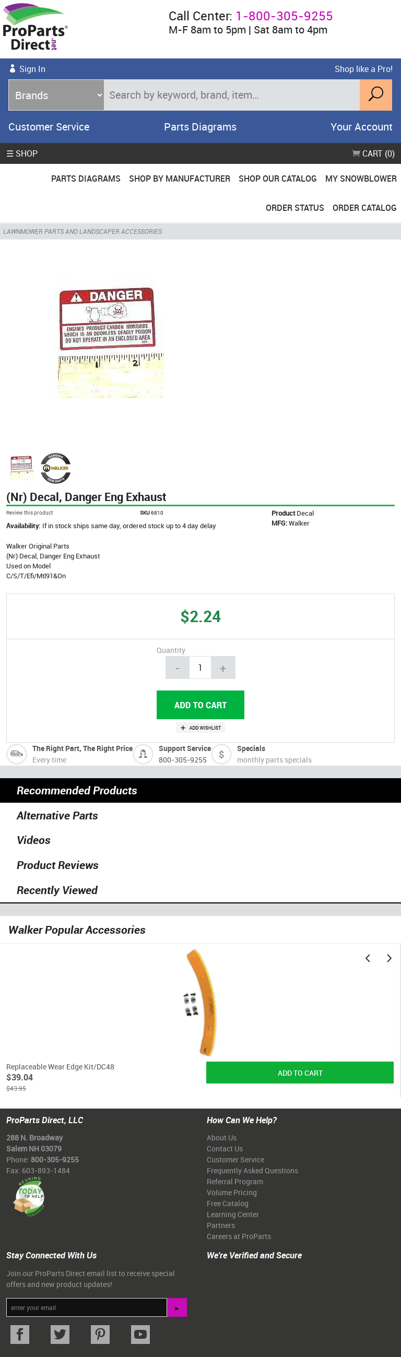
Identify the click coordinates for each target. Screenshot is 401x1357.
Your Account (362, 127)
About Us (222, 1137)
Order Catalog (365, 207)
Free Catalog (228, 1203)
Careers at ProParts (239, 1236)
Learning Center (233, 1214)
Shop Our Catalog (278, 178)
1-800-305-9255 (284, 15)
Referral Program (235, 1181)
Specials (251, 748)
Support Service (185, 748)
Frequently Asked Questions (252, 1170)
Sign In (32, 69)
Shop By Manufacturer (179, 178)
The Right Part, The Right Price (82, 748)
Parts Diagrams (200, 127)
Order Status (295, 207)
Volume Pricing (232, 1192)
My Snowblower (361, 178)
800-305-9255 (183, 760)
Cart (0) (373, 153)
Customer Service (48, 127)
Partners (221, 1225)
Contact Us (225, 1148)
